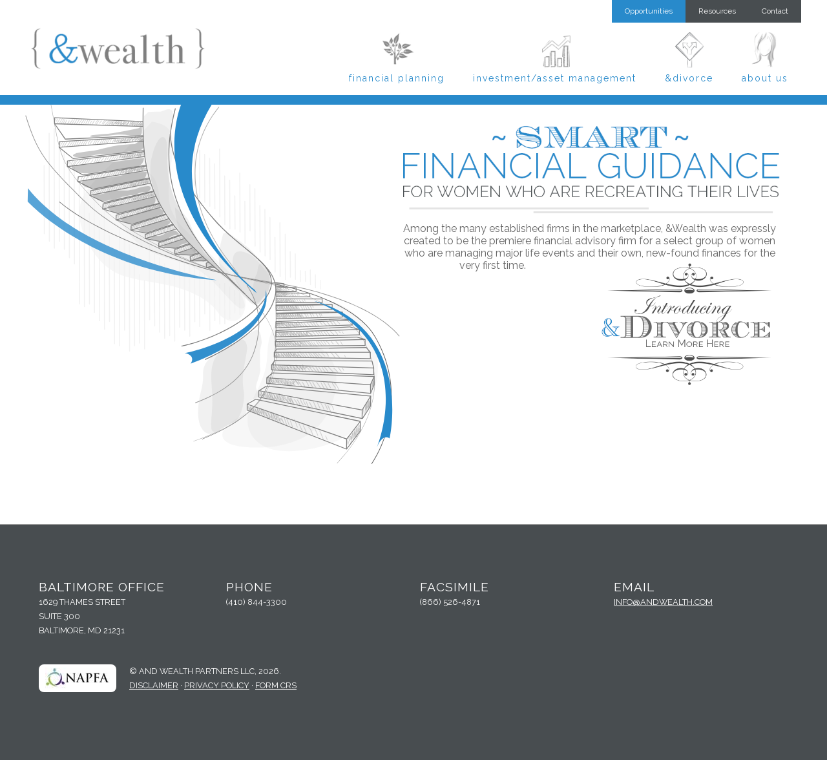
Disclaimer (153, 685)
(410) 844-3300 (256, 602)
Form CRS (276, 685)
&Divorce (689, 78)
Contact (775, 11)
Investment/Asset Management (554, 78)
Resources (717, 11)
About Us (765, 78)
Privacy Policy (216, 685)
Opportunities (649, 11)
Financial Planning (397, 78)
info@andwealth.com (663, 602)
